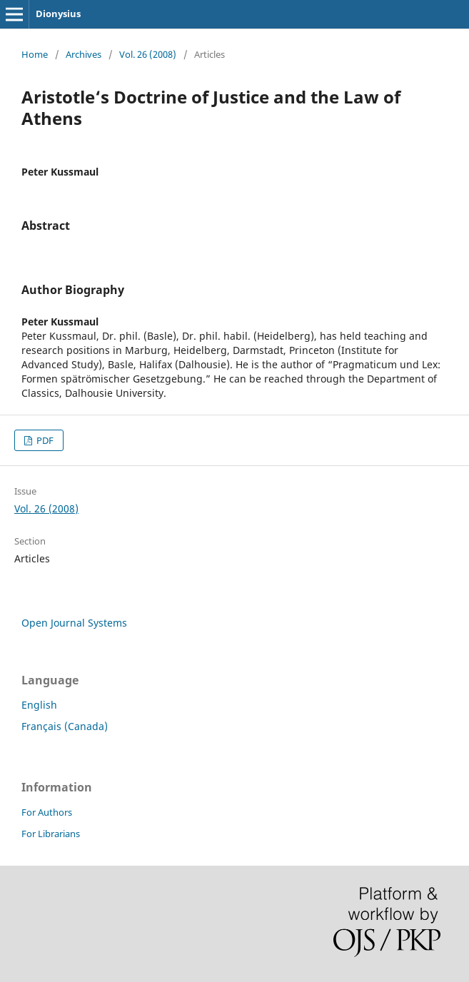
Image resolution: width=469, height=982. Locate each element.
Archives (83, 54)
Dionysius (58, 13)
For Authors (46, 812)
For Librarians (50, 833)
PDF (44, 440)
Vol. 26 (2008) (147, 54)
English (39, 705)
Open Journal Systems (74, 622)
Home (34, 54)
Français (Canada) (64, 726)
